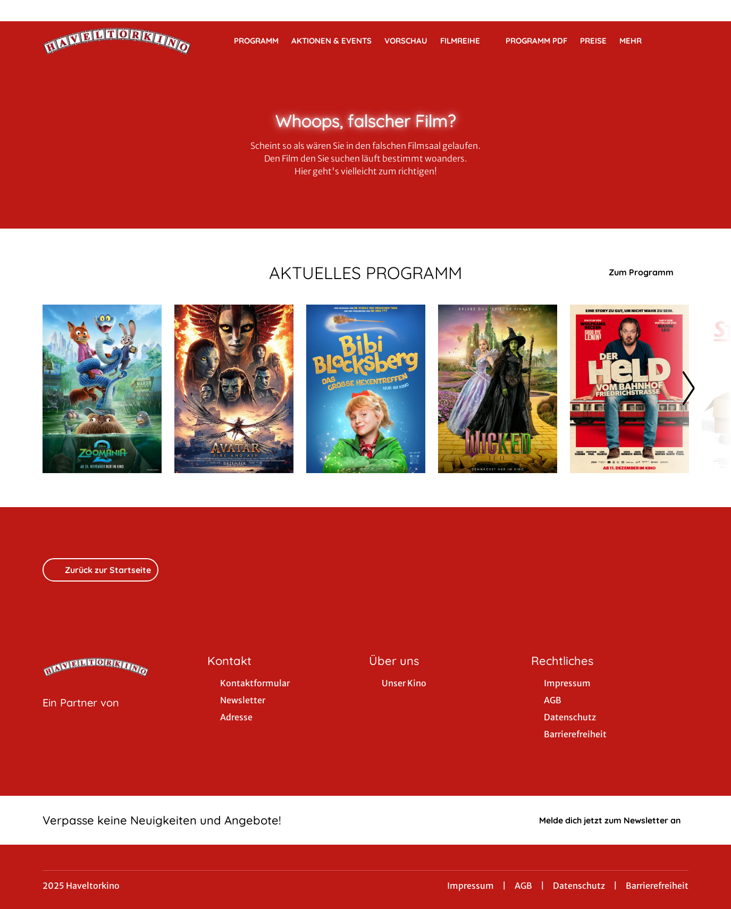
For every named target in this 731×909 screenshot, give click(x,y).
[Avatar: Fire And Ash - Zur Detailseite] (233, 389)
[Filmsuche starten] (677, 40)
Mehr (636, 41)
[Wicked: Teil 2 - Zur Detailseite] (497, 389)
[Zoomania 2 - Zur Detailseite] (102, 389)
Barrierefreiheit (657, 885)
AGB (523, 885)
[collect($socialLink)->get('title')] (19, 10)
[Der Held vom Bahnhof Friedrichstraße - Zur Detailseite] (629, 389)
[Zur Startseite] (117, 40)
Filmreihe (466, 41)
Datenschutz (579, 885)
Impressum (470, 885)
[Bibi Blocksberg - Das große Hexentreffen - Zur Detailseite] (365, 389)
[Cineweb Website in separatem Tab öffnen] (81, 716)
